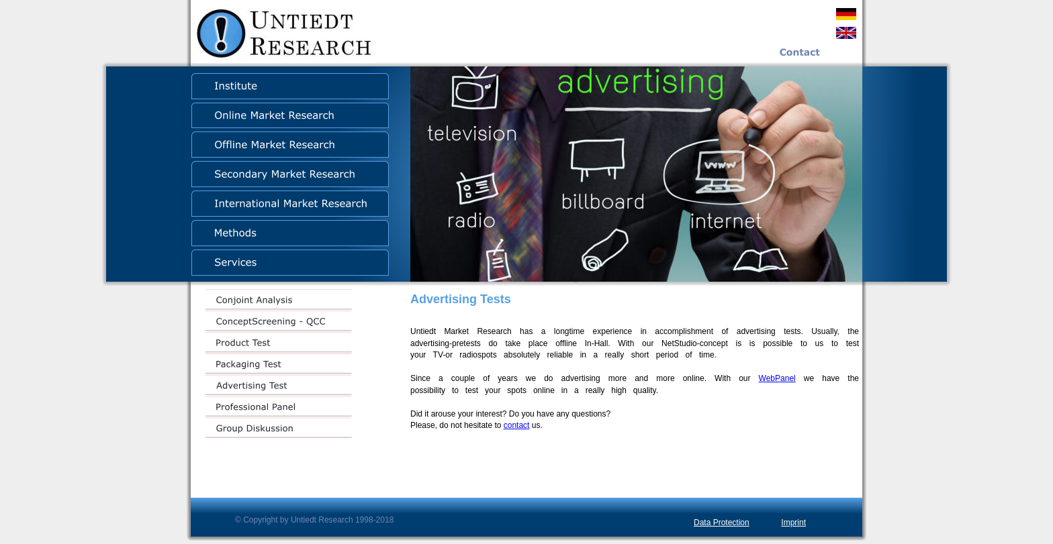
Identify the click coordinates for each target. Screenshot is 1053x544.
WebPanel (777, 378)
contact (517, 425)
